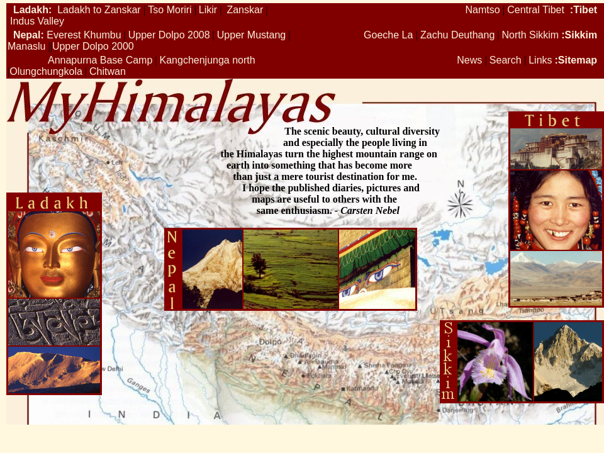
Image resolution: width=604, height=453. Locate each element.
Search (506, 60)
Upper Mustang (251, 35)
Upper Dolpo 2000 (93, 46)
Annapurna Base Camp (100, 60)
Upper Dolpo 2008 (169, 35)
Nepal (27, 35)
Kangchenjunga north (207, 60)
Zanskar (244, 9)
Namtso (482, 9)
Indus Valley (37, 21)
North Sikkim (530, 35)
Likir (208, 9)
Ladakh (30, 9)
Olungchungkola (45, 71)
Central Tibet (535, 9)
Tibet (585, 9)
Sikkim (581, 35)
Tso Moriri (169, 9)
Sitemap (577, 60)
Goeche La (388, 35)
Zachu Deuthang (457, 35)
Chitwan (107, 71)
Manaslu (26, 46)
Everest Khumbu (84, 35)
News (470, 60)
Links (540, 60)
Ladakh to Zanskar (98, 9)
